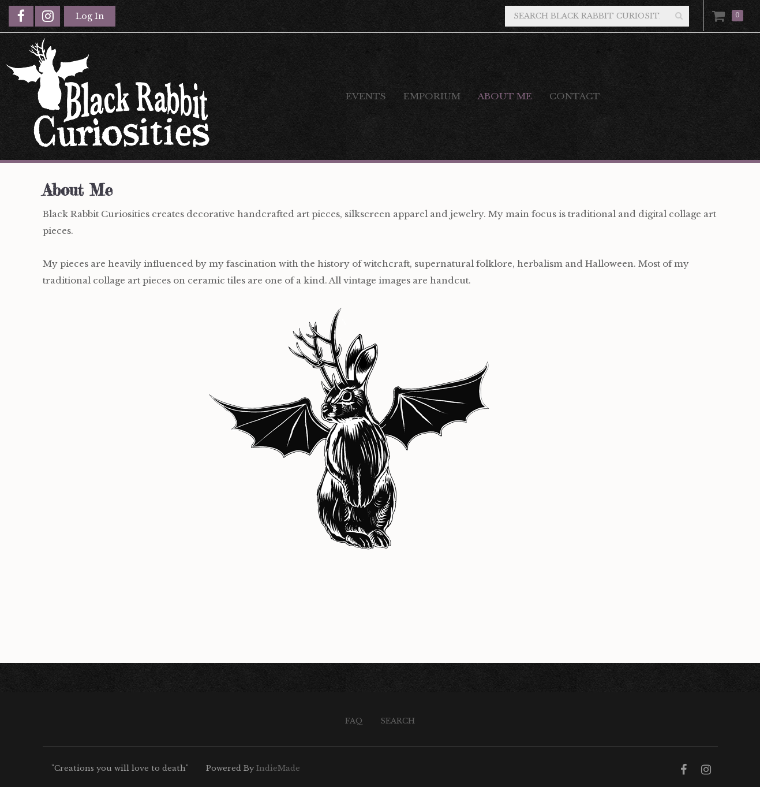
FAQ (354, 721)
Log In (90, 16)
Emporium (432, 96)
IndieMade (278, 768)
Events (366, 96)
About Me (505, 96)
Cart (720, 15)
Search (397, 721)
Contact (574, 96)
